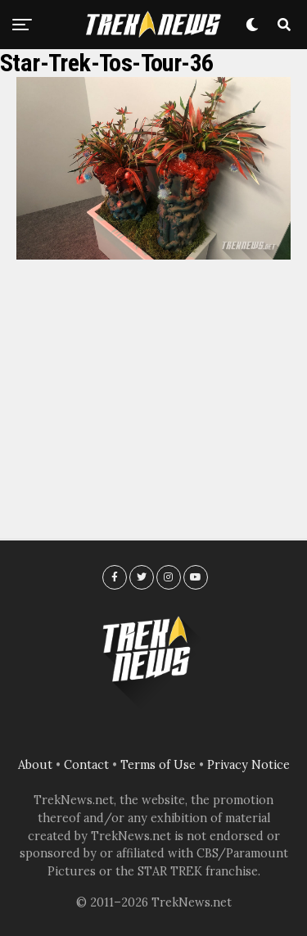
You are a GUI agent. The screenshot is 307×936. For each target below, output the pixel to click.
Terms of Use (158, 764)
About (35, 764)
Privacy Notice (248, 764)
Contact (86, 764)
